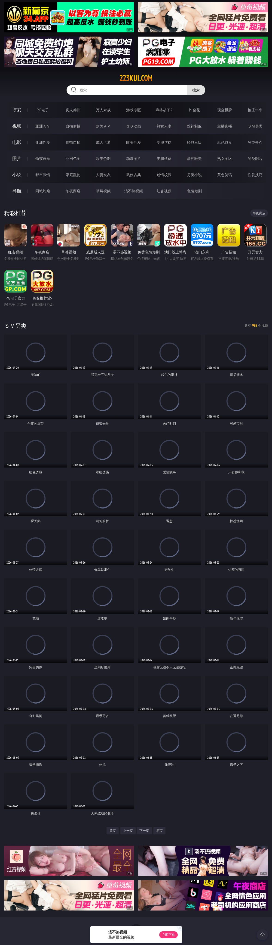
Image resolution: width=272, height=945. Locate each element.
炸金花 (194, 109)
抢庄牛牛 (255, 109)
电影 (16, 142)
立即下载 (168, 935)
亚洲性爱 (42, 142)
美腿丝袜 (164, 158)
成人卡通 (103, 142)
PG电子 (43, 109)
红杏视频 (164, 190)
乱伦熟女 (224, 142)
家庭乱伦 (73, 174)
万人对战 (103, 109)
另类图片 (255, 158)
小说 (16, 175)
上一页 (128, 830)
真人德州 (73, 109)
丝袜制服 (194, 126)
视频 (16, 126)
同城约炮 (42, 190)
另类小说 (194, 174)
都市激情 (42, 174)
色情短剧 (194, 190)
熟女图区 (224, 158)
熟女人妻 (164, 126)
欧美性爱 (133, 142)
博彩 (16, 110)
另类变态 (255, 142)
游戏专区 (133, 109)
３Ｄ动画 (133, 126)
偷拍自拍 (73, 142)
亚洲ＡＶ (42, 126)
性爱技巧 (255, 174)
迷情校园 (164, 174)
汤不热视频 (133, 190)
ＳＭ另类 (255, 126)
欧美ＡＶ (103, 126)
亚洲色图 (73, 158)
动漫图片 (133, 158)
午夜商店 (73, 190)
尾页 (159, 830)
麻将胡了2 (164, 109)
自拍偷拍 (73, 126)
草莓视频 (103, 190)
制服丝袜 (164, 142)
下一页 (144, 830)
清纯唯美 (194, 158)
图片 (16, 158)
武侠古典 (133, 174)
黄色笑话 (224, 174)
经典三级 (194, 142)
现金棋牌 (224, 109)
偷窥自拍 (42, 158)
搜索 (196, 90)
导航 (16, 191)
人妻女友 (103, 174)
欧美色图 (103, 158)
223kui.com (135, 78)
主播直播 (224, 126)
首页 (112, 830)
